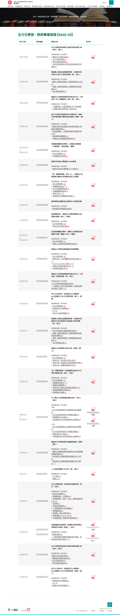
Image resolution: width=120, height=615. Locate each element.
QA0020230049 (42, 185)
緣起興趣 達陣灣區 (59, 136)
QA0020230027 (42, 57)
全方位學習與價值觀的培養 (62, 284)
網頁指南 (110, 611)
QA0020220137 (42, 258)
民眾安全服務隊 (58, 506)
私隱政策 (102, 611)
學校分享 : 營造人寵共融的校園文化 (65, 387)
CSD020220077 (42, 576)
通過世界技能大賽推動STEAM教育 (64, 169)
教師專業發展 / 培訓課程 (77, 17)
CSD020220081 (42, 554)
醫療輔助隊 (57, 511)
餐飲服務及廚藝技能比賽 (61, 209)
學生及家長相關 (61, 6)
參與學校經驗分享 (59, 268)
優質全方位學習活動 (59, 57)
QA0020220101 (41, 473)
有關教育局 (18, 6)
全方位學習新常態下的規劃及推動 (65, 415)
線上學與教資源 (58, 91)
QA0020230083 (42, 81)
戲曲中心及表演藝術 (60, 585)
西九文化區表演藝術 (60, 313)
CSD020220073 (42, 529)
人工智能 (55, 476)
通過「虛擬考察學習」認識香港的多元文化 (67, 82)
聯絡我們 (109, 6)
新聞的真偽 (56, 534)
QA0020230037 (42, 220)
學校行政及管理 (80, 6)
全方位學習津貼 (58, 59)
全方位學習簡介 (58, 154)
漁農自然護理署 (58, 385)
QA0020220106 (42, 417)
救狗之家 (56, 193)
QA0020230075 (42, 102)
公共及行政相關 (92, 6)
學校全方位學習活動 (60, 226)
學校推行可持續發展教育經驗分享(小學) (67, 456)
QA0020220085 (42, 501)
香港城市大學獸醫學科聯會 (62, 196)
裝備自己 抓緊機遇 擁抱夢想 (63, 138)
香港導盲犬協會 (58, 392)
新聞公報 (27, 6)
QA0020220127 (42, 237)
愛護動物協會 (57, 186)
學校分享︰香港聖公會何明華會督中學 (66, 363)
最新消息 (10, 6)
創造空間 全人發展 (59, 434)
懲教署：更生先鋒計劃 (61, 513)
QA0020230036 (42, 281)
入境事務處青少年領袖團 (62, 508)
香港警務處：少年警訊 (61, 496)
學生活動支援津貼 (59, 62)
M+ (54, 311)
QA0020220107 (42, 381)
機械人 (55, 479)
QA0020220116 (41, 356)
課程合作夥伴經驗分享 (61, 266)
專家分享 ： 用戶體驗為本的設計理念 (66, 259)
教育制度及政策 (37, 6)
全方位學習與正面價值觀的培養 (63, 331)
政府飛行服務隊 (58, 494)
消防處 (55, 503)
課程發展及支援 (49, 6)
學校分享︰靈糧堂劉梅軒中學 (63, 365)
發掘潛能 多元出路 (59, 417)
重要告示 (93, 611)
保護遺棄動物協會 (59, 191)
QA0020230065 (42, 165)
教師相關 (70, 6)
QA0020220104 (42, 452)
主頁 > (35, 17)
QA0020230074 (42, 126)
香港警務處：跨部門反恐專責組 (64, 518)
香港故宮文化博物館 (60, 308)
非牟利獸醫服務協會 (60, 189)
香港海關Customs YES (61, 515)
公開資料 (102, 6)
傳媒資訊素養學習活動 (60, 558)
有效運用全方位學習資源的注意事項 (66, 419)
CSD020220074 (42, 534)
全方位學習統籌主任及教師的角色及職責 (66, 410)
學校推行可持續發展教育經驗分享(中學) (67, 461)
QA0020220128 (42, 303)
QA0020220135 (42, 330)
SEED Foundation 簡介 (61, 264)
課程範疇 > (54, 17)
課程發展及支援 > (44, 17)
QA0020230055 (42, 205)
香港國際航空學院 (59, 156)
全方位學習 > (63, 17)
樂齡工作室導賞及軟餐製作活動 (65, 244)
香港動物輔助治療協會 (61, 390)
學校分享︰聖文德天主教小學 (63, 360)
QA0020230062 (42, 150)
